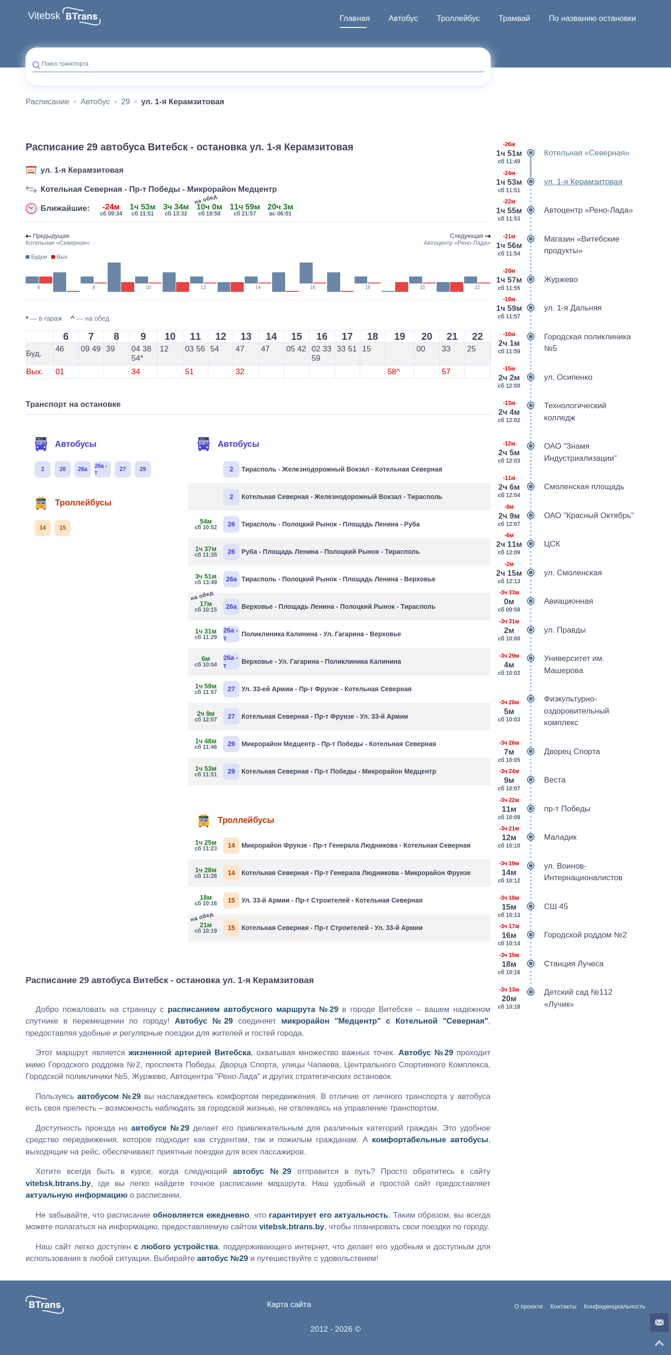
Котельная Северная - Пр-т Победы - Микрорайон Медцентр (159, 189)
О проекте (528, 1306)
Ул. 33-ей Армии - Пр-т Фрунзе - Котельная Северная (303, 689)
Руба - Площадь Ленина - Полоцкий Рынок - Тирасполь (307, 552)
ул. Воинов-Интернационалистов (560, 872)
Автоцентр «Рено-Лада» (565, 210)
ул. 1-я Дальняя (550, 308)
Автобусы (65, 444)
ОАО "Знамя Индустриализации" (557, 452)
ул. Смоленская (550, 573)
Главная (355, 18)
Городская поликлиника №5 (564, 343)
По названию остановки (592, 18)
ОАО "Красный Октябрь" (566, 515)
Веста (532, 780)
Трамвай (514, 18)
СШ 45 (533, 906)
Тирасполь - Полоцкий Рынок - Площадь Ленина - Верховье (315, 579)
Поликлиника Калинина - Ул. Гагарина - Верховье (298, 634)
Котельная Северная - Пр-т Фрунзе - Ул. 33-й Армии (301, 716)
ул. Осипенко (545, 377)
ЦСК (529, 544)
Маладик (537, 837)
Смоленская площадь (561, 486)
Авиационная (545, 601)
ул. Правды (542, 630)
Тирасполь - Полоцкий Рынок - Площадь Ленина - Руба (307, 524)
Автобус (403, 18)
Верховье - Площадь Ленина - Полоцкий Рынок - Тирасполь (315, 606)
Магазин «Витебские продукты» (559, 245)
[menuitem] (354, 18)
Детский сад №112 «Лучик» (555, 998)
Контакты (563, 1306)
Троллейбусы (72, 503)
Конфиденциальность (614, 1306)
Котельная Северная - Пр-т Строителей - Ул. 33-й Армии (309, 927)
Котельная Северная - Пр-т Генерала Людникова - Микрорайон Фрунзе (333, 873)
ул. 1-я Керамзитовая (82, 170)
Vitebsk (44, 15)
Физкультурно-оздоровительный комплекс (553, 711)
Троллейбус (458, 18)
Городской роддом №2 (562, 935)
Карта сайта (289, 1304)
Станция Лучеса (551, 964)
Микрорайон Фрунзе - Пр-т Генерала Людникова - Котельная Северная (333, 845)
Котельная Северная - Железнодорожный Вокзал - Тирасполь (332, 497)
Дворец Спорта (549, 751)
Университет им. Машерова (551, 664)
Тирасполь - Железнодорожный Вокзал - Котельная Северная (332, 469)
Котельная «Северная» (564, 153)
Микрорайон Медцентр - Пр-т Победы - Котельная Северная (315, 744)
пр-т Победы (544, 808)
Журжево (538, 279)
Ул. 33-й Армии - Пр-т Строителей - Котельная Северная (309, 900)
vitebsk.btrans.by (58, 1183)
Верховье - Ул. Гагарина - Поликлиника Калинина (298, 662)
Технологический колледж (552, 411)
